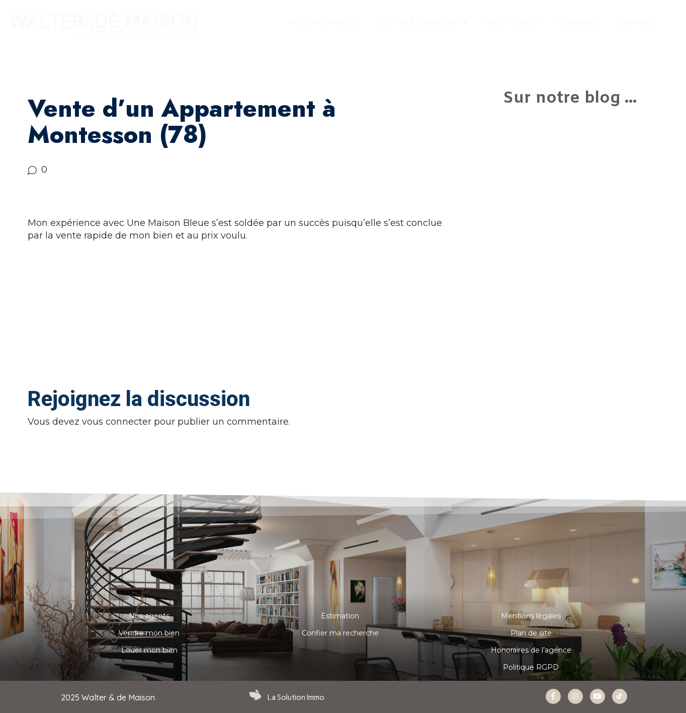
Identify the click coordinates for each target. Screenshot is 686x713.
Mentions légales (531, 615)
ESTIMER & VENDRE (423, 22)
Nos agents (149, 615)
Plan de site (531, 633)
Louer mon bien (149, 650)
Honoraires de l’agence (531, 650)
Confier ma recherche (340, 633)
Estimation (340, 615)
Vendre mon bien (149, 633)
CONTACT (637, 22)
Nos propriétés (325, 22)
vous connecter (116, 421)
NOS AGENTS (512, 22)
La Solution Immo (296, 697)
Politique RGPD (531, 667)
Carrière (578, 22)
